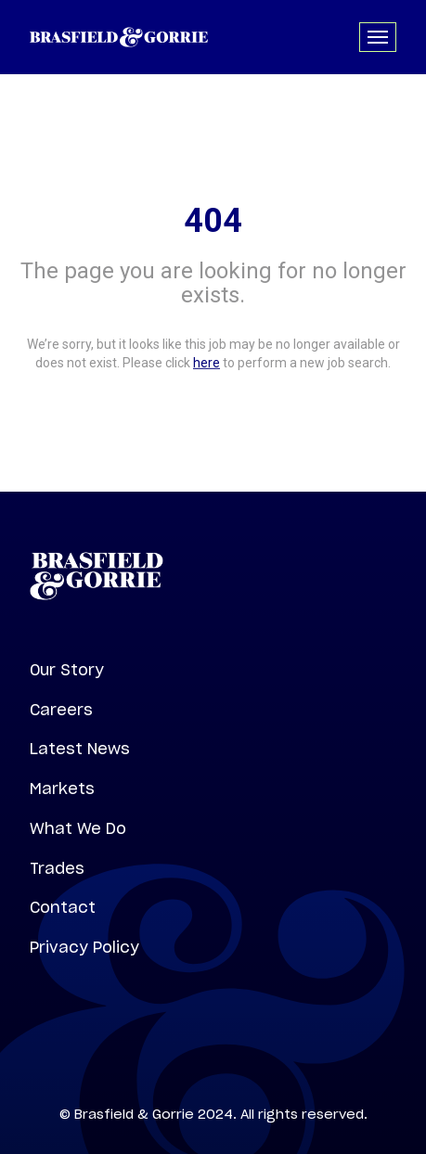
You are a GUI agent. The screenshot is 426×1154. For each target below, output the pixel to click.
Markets (62, 788)
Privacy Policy (84, 947)
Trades (57, 868)
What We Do (78, 828)
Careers (61, 709)
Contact (63, 907)
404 (213, 220)
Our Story (67, 669)
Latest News (80, 748)
